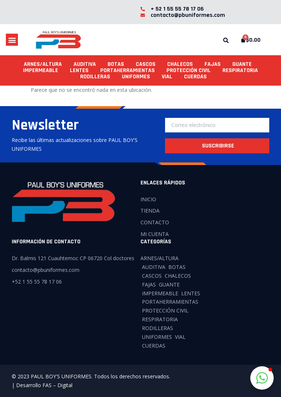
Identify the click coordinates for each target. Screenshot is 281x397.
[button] (12, 40)
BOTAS (116, 64)
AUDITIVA (85, 64)
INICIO (148, 199)
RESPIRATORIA (240, 70)
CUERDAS (195, 77)
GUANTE (242, 64)
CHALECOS (180, 64)
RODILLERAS (95, 77)
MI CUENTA (154, 234)
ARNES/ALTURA (43, 64)
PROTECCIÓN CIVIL (188, 70)
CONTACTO (154, 222)
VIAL (167, 77)
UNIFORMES (136, 77)
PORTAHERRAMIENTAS (127, 70)
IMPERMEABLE (40, 70)
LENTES (79, 70)
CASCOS (146, 64)
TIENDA (150, 210)
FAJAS (213, 64)
